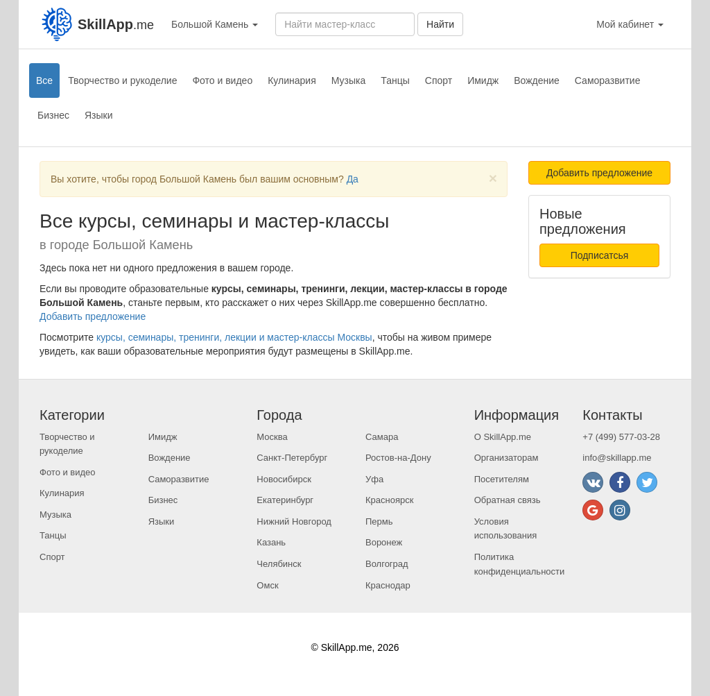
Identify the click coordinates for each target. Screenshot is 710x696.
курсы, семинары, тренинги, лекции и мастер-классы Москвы (234, 337)
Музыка (348, 80)
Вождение (537, 80)
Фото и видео (222, 80)
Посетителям (501, 479)
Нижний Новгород (294, 521)
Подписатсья (600, 255)
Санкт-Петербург (292, 457)
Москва (272, 437)
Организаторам (506, 457)
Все (44, 80)
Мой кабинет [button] (630, 24)
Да (352, 179)
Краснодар (387, 585)
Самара (381, 437)
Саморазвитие (608, 80)
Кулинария (292, 80)
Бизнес (53, 115)
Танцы (395, 80)
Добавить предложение (93, 316)
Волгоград (386, 564)
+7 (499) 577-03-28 (621, 437)
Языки (99, 115)
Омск (267, 585)
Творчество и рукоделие (122, 80)
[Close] (493, 178)
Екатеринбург (285, 500)
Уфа (374, 479)
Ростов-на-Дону (398, 457)
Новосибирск (284, 479)
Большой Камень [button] (214, 24)
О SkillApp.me (502, 437)
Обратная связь (507, 500)
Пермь (379, 521)
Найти (440, 24)
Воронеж (383, 542)
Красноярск (389, 500)
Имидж (483, 80)
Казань (271, 542)
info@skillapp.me (616, 457)
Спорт (438, 80)
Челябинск (279, 564)
